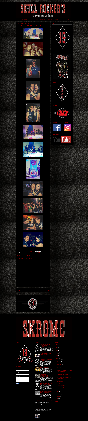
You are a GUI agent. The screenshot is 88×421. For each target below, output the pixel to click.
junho (58, 369)
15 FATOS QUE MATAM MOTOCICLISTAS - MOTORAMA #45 (64, 371)
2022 (57, 349)
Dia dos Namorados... (61, 385)
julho (58, 367)
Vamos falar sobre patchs (45, 367)
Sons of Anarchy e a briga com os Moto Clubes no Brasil (46, 384)
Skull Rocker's (25, 19)
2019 (57, 353)
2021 (57, 350)
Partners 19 (42, 19)
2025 (57, 344)
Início (18, 19)
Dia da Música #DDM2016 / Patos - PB (64, 380)
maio (58, 390)
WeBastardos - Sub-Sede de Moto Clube (46, 415)
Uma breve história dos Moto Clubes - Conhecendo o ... (64, 378)
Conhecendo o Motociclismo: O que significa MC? (46, 360)
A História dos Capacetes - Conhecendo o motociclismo (44, 401)
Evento (27, 252)
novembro (59, 361)
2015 (57, 398)
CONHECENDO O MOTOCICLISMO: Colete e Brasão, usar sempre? (45, 375)
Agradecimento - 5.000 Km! (62, 374)
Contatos (56, 19)
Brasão (67, 19)
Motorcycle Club (34, 19)
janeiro (58, 396)
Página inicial (33, 290)
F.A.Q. (62, 19)
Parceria (32, 252)
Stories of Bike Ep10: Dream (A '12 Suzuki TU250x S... (63, 388)
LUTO (58, 375)
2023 (57, 347)
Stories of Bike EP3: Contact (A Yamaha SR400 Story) (46, 354)
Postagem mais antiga (44, 290)
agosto (58, 365)
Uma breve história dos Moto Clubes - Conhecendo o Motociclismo (46, 392)
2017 (57, 356)
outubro (58, 362)
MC (29, 252)
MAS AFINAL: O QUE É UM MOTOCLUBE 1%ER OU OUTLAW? (45, 345)
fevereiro (59, 394)
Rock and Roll (37, 252)
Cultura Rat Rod (60, 381)
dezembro (59, 359)
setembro (59, 364)
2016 (57, 358)
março (58, 393)
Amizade (24, 252)
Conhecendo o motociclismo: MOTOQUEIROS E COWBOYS (42, 408)
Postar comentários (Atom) (34, 293)
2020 (57, 352)
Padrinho (50, 19)
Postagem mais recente (22, 290)
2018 (57, 355)
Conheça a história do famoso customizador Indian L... (63, 384)
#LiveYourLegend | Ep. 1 (61, 372)
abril (58, 391)
